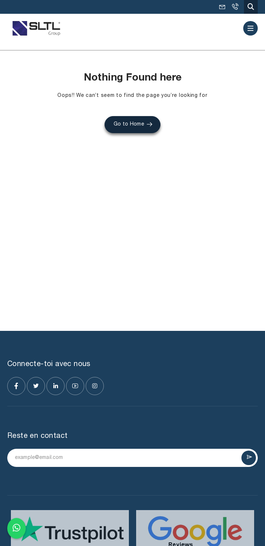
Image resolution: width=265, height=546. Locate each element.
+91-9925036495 (234, 7)
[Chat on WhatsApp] (16, 527)
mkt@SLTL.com (222, 7)
